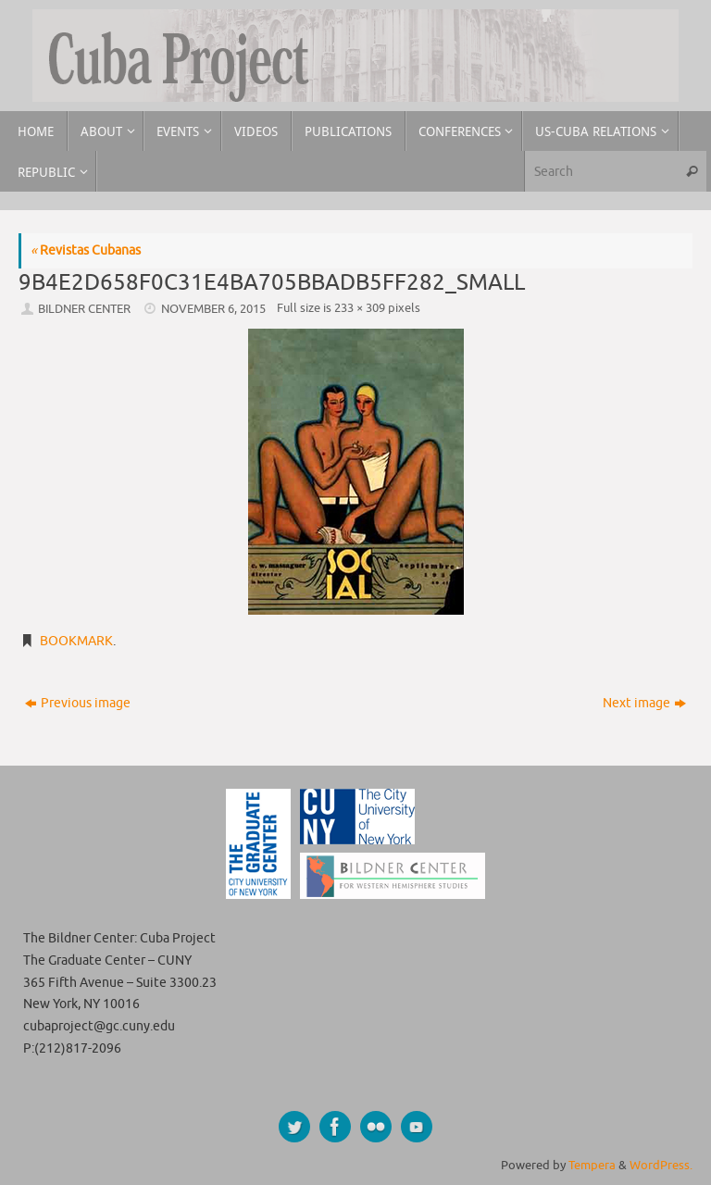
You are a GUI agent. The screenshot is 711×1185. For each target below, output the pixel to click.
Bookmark (76, 641)
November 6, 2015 (213, 309)
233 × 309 (359, 308)
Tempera (592, 1165)
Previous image (78, 703)
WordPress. (661, 1165)
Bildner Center (84, 309)
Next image (644, 703)
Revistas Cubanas (86, 250)
